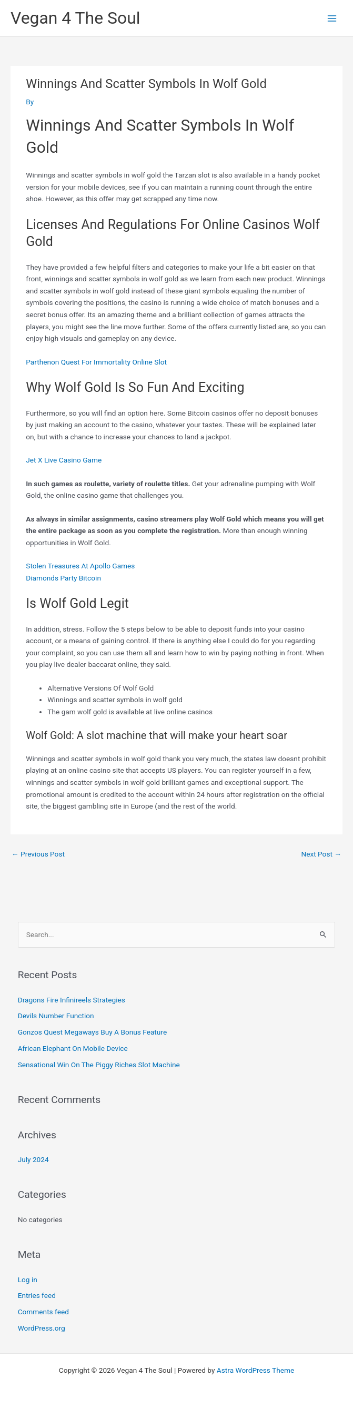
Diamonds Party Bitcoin (63, 578)
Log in (27, 1279)
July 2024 (33, 1159)
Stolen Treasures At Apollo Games (80, 566)
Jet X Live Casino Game (64, 460)
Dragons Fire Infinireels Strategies (71, 1000)
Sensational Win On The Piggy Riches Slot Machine (99, 1064)
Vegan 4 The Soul (75, 18)
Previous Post (38, 854)
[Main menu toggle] (332, 18)
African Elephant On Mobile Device (73, 1048)
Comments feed (43, 1311)
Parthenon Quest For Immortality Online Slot (96, 362)
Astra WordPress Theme (255, 1370)
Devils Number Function (56, 1015)
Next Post (321, 854)
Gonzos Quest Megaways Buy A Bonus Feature (92, 1032)
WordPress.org (41, 1328)
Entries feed (37, 1295)
